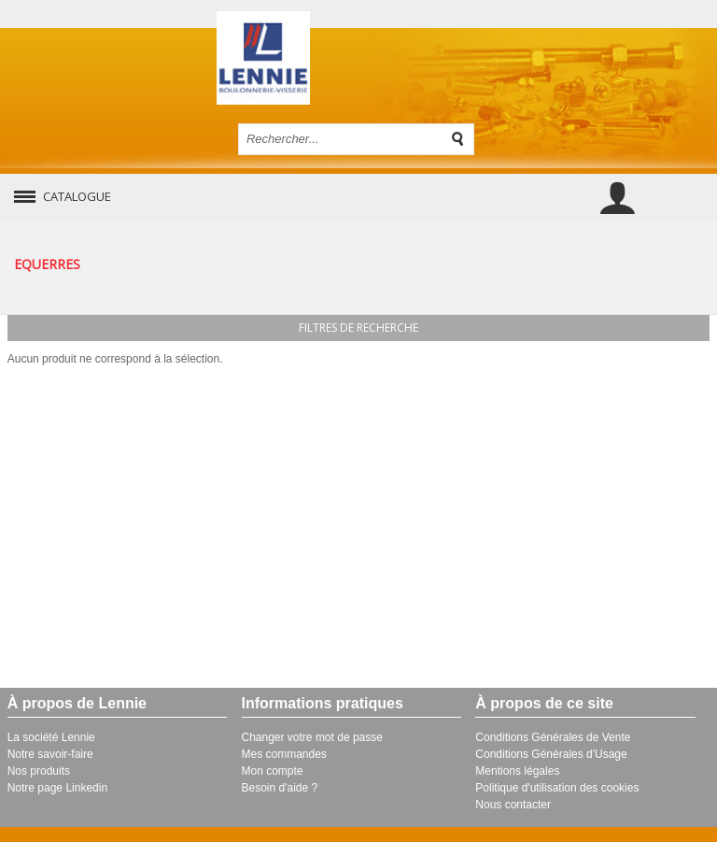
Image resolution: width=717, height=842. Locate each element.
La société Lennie (51, 737)
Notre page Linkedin (57, 787)
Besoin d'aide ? (280, 787)
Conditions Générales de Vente (552, 737)
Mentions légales (517, 771)
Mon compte (272, 771)
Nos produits (38, 771)
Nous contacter (513, 804)
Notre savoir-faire (50, 754)
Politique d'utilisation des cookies (557, 787)
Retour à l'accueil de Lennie (359, 58)
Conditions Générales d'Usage (550, 754)
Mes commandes (284, 754)
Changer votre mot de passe (312, 737)
